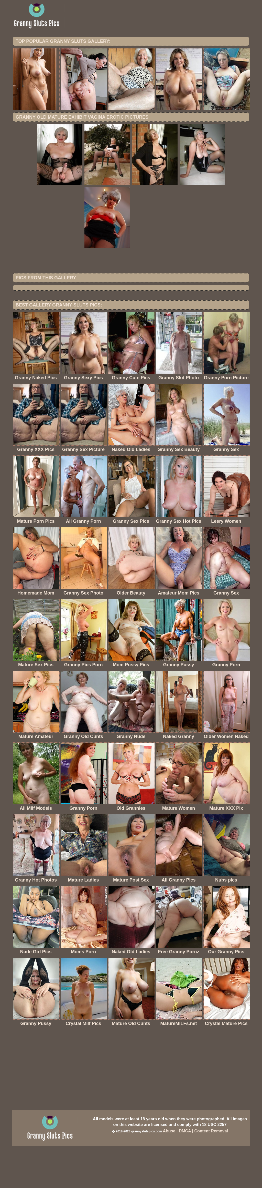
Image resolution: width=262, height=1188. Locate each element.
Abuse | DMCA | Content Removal (195, 1173)
